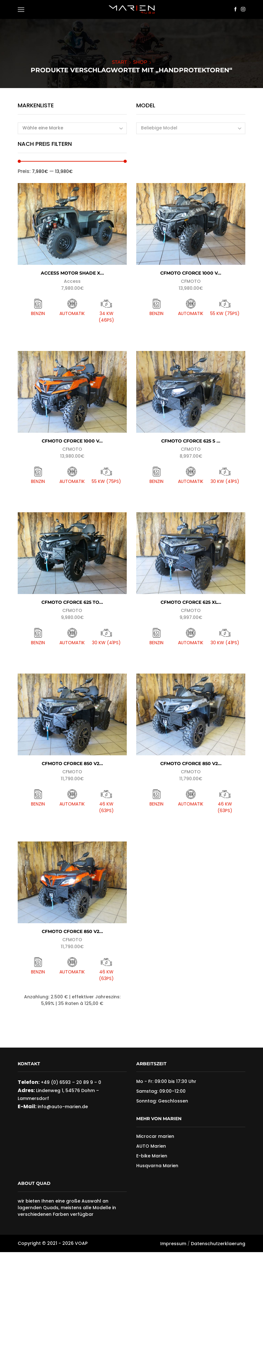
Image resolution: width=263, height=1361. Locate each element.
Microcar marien (155, 1136)
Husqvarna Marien (157, 1165)
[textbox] (186, 128)
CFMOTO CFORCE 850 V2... (72, 763)
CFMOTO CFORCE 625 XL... (191, 602)
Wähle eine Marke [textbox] (42, 128)
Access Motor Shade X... (72, 273)
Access (72, 281)
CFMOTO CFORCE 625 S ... (190, 441)
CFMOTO (191, 281)
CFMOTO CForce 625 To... (72, 602)
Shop (140, 62)
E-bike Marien (151, 1156)
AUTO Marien (151, 1146)
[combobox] (72, 128)
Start (119, 62)
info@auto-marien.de (62, 1106)
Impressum (173, 1243)
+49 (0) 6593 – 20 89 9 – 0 (71, 1082)
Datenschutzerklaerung (218, 1243)
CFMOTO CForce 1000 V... (190, 273)
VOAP (81, 1243)
